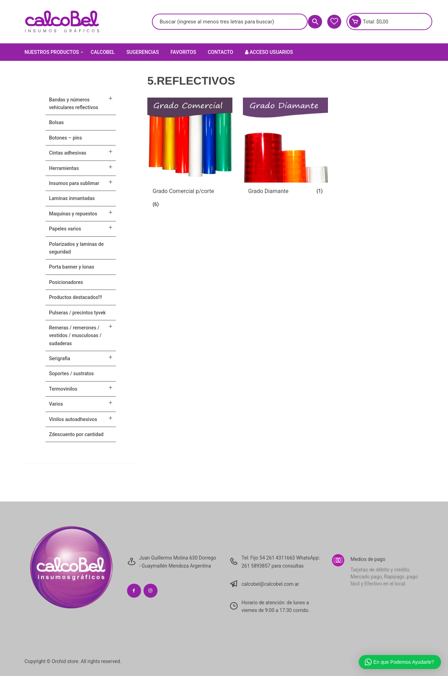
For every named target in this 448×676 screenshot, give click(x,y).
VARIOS (56, 404)
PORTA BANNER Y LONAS (71, 267)
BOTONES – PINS (65, 138)
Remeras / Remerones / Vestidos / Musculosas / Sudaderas (75, 335)
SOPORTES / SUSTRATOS (71, 373)
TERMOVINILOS (63, 389)
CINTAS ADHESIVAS (67, 153)
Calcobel (103, 52)
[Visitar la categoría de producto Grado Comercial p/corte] (189, 155)
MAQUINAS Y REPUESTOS (73, 213)
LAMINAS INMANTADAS (72, 198)
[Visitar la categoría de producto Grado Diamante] (285, 149)
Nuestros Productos (54, 52)
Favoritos (183, 52)
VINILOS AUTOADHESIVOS (73, 419)
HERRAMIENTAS (64, 168)
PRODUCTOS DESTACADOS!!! (75, 297)
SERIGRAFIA (59, 358)
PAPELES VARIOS (65, 229)
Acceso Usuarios (269, 52)
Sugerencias (142, 52)
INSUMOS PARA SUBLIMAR (74, 183)
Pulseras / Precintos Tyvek (77, 312)
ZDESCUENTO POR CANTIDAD (76, 434)
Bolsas (56, 122)
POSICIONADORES (66, 282)
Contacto (220, 52)
